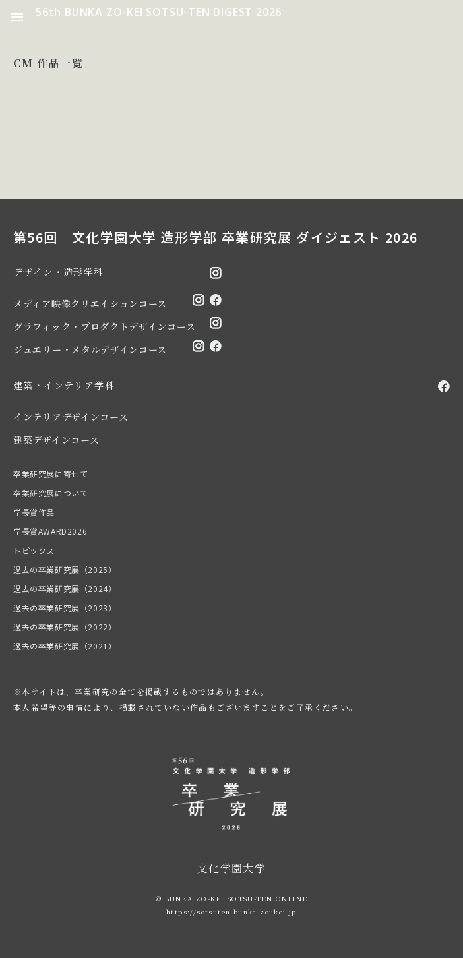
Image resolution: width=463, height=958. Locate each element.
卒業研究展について (50, 492)
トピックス (34, 550)
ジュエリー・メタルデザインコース (90, 349)
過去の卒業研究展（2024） (64, 588)
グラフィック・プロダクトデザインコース (104, 326)
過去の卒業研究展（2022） (64, 626)
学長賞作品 (34, 512)
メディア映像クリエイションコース (90, 303)
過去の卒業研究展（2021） (64, 645)
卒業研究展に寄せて (50, 473)
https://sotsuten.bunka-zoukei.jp (231, 911)
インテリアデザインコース (70, 416)
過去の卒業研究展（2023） (64, 607)
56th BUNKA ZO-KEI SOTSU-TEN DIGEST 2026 (159, 12)
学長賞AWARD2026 (50, 531)
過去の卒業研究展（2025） (64, 569)
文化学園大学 (231, 868)
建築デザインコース (56, 439)
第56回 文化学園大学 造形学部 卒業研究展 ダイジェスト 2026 (215, 237)
